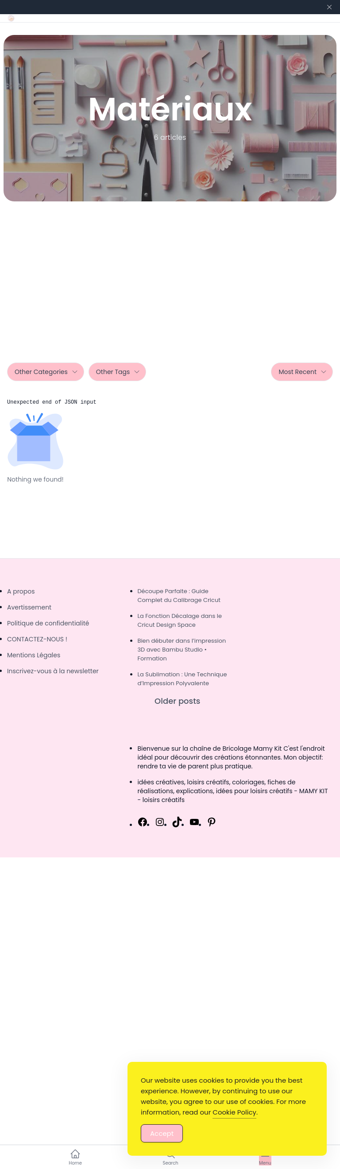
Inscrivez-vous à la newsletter (53, 671)
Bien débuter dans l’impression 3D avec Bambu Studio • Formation (181, 650)
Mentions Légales (33, 655)
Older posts (177, 700)
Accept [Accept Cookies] (162, 1133)
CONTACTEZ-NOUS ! (37, 639)
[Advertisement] (170, 268)
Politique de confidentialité (48, 623)
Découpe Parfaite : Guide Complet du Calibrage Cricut (178, 595)
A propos (21, 591)
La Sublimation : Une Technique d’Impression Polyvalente (182, 678)
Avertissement (29, 607)
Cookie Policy (234, 1112)
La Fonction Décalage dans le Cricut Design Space (179, 620)
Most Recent (302, 371)
